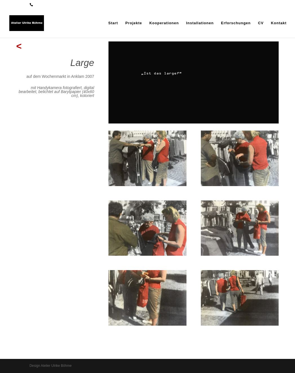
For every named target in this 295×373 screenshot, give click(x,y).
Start (113, 23)
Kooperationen (164, 23)
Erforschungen (235, 23)
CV (261, 23)
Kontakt (279, 23)
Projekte (133, 23)
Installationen (200, 23)
